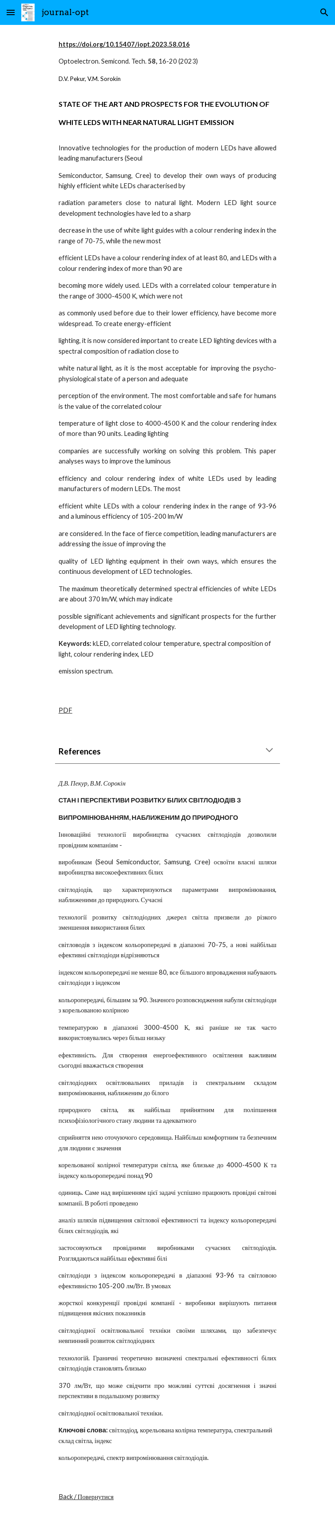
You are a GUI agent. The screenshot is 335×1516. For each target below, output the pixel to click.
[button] (10, 12)
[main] (167, 358)
